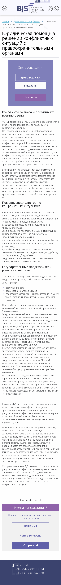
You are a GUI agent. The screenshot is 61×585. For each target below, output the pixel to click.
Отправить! (30, 545)
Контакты (30, 97)
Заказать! (30, 85)
